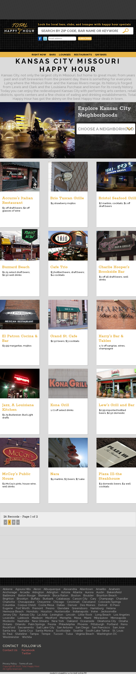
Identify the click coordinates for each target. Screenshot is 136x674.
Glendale (63, 608)
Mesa (77, 617)
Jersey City (10, 614)
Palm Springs (36, 624)
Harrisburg (97, 608)
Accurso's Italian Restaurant (17, 200)
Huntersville (62, 611)
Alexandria (70, 589)
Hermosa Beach (13, 611)
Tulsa (69, 633)
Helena (111, 608)
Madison (37, 617)
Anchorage (10, 592)
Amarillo (101, 589)
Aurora (89, 592)
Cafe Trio (59, 267)
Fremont (37, 608)
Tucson (58, 633)
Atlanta (77, 592)
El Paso (115, 605)
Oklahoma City (106, 621)
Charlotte (9, 601)
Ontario (7, 624)
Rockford (9, 627)
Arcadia (25, 592)
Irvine (94, 611)
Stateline (21, 633)
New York (58, 621)
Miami (87, 617)
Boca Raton (60, 595)
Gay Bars (101, 54)
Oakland (72, 621)
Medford (51, 617)
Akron (37, 589)
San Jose (119, 627)
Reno (124, 624)
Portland (112, 624)
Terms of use (25, 663)
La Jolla (42, 614)
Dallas (61, 605)
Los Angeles (122, 614)
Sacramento (26, 627)
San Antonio (65, 627)
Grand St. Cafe (63, 336)
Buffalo (35, 598)
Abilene (8, 589)
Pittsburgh (97, 624)
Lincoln (70, 614)
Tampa (34, 633)
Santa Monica (44, 630)
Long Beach (103, 614)
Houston (46, 611)
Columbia (9, 605)
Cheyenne (44, 601)
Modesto (9, 621)
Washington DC (107, 633)
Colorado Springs (109, 601)
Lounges (65, 54)
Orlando (20, 624)
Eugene (8, 608)
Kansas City (27, 614)
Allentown (86, 589)
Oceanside (87, 621)
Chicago (58, 601)
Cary (93, 598)
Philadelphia (67, 624)
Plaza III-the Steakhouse (110, 476)
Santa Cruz (26, 630)
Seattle (78, 630)
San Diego (82, 627)
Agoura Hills (23, 589)
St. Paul (7, 633)
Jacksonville (109, 611)
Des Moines (87, 605)
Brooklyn (22, 598)
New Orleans (40, 621)
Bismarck (44, 595)
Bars (52, 54)
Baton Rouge (27, 595)
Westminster (11, 637)
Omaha (123, 621)
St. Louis (117, 630)
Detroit (102, 605)
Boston (76, 595)
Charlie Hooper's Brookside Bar (114, 269)
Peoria (52, 624)
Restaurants (83, 54)
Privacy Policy (10, 663)
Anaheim (114, 589)
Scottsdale (63, 630)
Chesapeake (26, 601)
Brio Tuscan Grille (67, 198)
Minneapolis (118, 617)
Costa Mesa (46, 605)
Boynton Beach (107, 595)
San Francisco (101, 627)
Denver (72, 605)
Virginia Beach (85, 633)
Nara (54, 474)
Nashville (23, 621)
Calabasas (63, 598)
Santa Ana (9, 630)
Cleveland (88, 601)
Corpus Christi (27, 605)
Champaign (106, 598)
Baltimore (9, 595)
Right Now (39, 54)
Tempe (45, 633)
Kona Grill (59, 405)
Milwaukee (101, 617)
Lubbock (23, 617)
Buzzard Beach (16, 267)
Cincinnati (73, 601)
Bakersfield (114, 592)
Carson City (80, 598)
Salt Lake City (45, 627)
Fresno (50, 608)
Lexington (56, 614)
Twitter (45, 39)
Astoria (65, 592)
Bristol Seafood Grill (117, 198)
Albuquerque (52, 589)
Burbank (48, 598)
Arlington (38, 592)
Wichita (27, 637)
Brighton (8, 598)
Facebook (40, 39)
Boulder (88, 595)
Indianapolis (80, 611)
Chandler (122, 598)
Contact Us (10, 650)
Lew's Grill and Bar (116, 405)
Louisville (9, 617)
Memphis (65, 617)
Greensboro (79, 608)
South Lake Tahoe (98, 630)
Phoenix (82, 624)
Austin (100, 592)
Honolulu (32, 611)
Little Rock (85, 614)
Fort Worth (23, 608)
